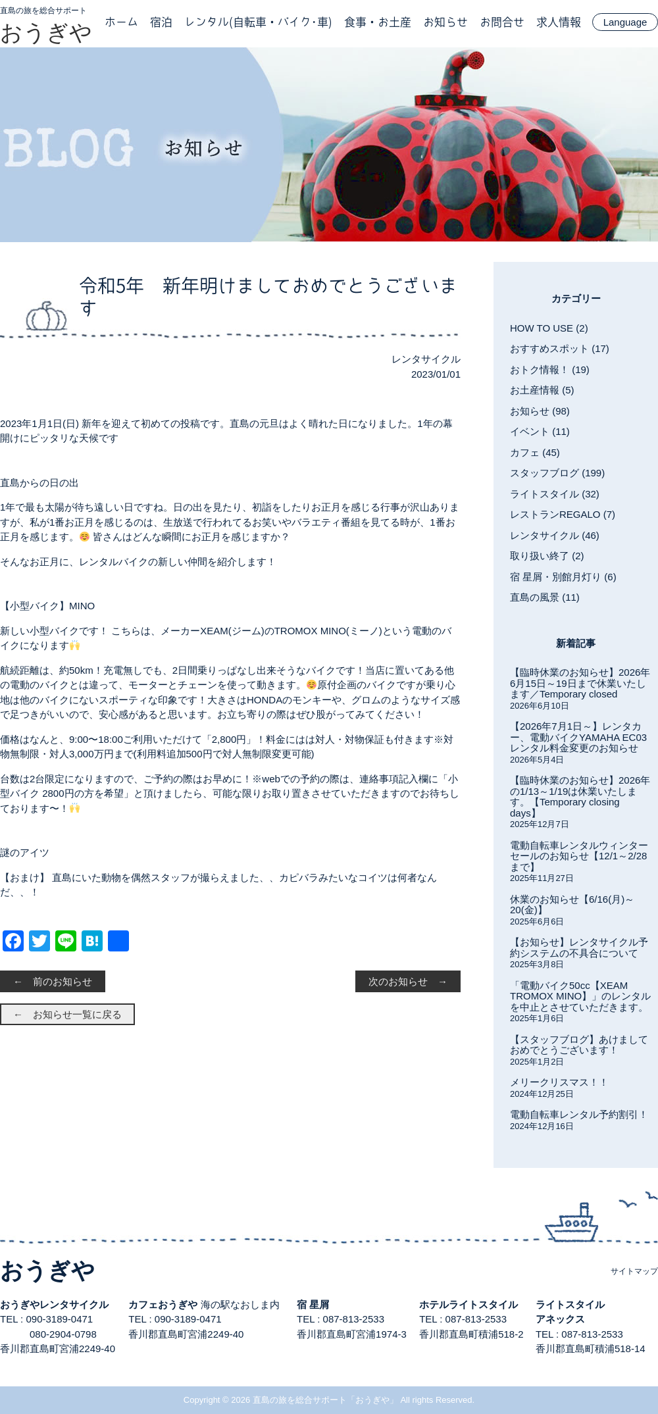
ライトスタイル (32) (554, 493)
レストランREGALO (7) (562, 514)
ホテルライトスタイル (468, 1304)
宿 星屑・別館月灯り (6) (563, 576)
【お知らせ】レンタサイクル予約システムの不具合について (579, 947)
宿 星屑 (313, 1304)
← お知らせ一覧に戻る (67, 1014)
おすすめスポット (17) (559, 348)
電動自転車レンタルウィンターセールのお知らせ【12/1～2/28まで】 (579, 856)
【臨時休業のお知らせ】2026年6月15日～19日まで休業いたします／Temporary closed (580, 683)
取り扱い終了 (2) (547, 555)
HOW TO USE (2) (549, 328)
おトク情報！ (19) (550, 369)
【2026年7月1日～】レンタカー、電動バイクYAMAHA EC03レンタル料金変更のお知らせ (578, 736)
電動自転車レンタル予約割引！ (579, 1114)
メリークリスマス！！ (559, 1082)
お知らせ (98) (540, 411)
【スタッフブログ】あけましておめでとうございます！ (579, 1045)
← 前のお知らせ (52, 981)
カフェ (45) (535, 452)
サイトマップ (634, 1271)
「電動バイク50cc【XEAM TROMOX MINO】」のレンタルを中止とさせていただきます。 (580, 996)
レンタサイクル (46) (554, 535)
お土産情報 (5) (542, 389)
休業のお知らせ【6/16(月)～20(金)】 (572, 905)
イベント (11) (540, 431)
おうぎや (46, 32)
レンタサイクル (426, 359)
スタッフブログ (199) (557, 472)
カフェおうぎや (162, 1304)
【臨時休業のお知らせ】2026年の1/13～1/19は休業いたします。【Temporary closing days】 (580, 796)
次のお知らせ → (407, 981)
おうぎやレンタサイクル (54, 1304)
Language (625, 22)
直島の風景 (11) (545, 597)
